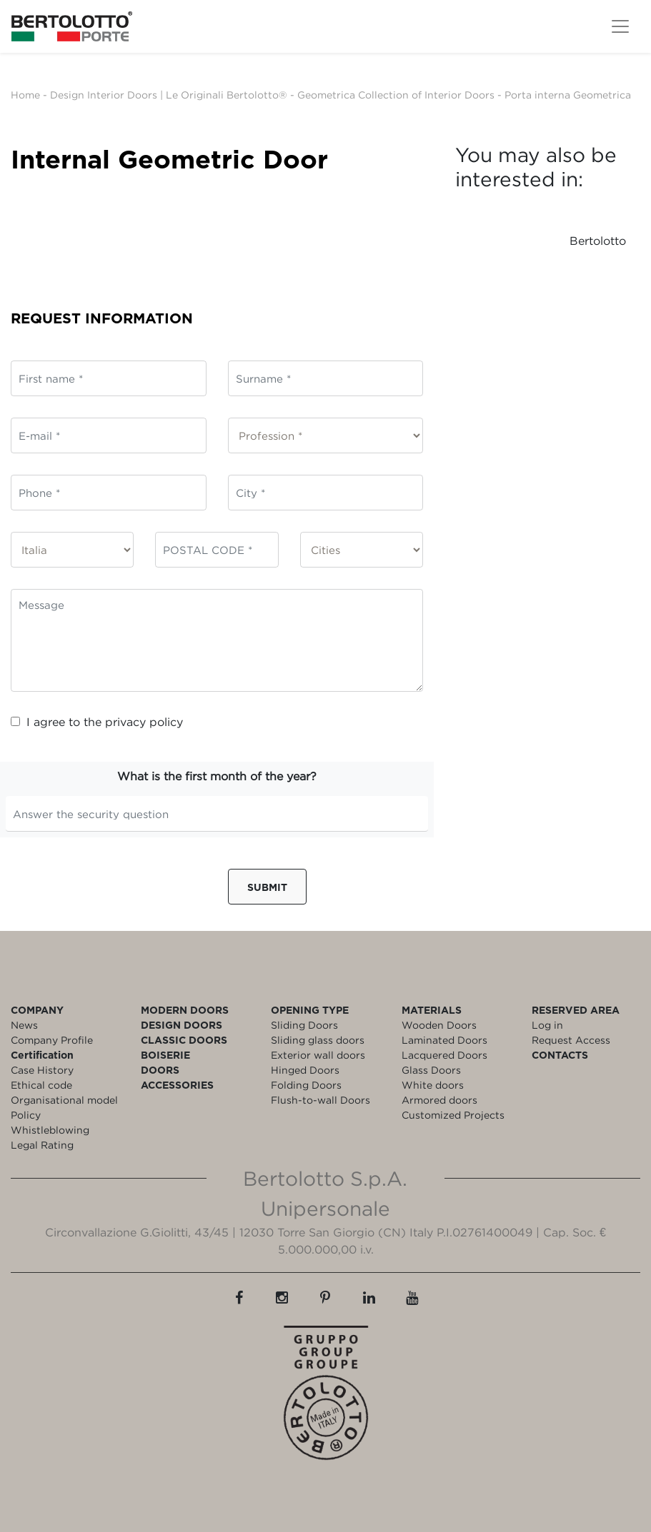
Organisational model (64, 1099)
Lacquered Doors (444, 1054)
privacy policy (144, 721)
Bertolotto (598, 240)
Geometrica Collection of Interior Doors (396, 94)
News (24, 1024)
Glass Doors (431, 1069)
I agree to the (97, 721)
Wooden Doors (439, 1024)
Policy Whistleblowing (50, 1122)
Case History (42, 1069)
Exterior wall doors (318, 1054)
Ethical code (41, 1084)
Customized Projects (453, 1114)
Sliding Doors (304, 1024)
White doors (433, 1084)
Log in (547, 1024)
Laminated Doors (444, 1039)
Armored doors (439, 1099)
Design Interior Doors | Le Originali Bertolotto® (168, 94)
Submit (267, 887)
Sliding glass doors (317, 1039)
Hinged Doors (305, 1069)
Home (25, 94)
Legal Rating (42, 1144)
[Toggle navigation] (620, 26)
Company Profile (52, 1039)
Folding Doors (306, 1084)
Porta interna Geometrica (568, 94)
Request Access (571, 1039)
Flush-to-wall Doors (320, 1099)
